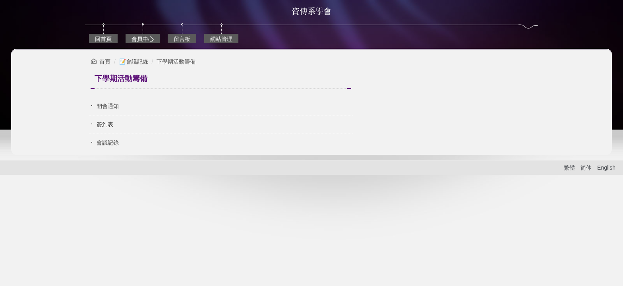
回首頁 (103, 39)
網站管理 (221, 39)
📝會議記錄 (133, 61)
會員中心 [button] (143, 39)
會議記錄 (108, 142)
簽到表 (105, 124)
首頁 (104, 61)
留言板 (182, 39)
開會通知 (108, 106)
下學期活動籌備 (176, 61)
